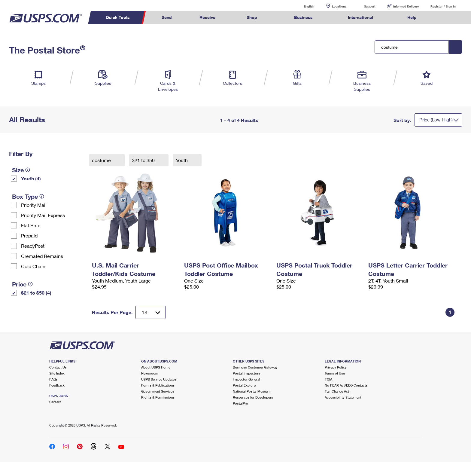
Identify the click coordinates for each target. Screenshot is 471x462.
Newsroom (149, 373)
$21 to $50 (144, 160)
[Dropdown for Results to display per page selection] (150, 312)
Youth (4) (31, 178)
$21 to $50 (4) (36, 292)
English (302, 6)
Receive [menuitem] (207, 17)
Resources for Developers (253, 397)
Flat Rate (31, 225)
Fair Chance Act (337, 391)
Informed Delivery (406, 6)
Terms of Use (335, 373)
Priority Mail (34, 205)
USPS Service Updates (158, 379)
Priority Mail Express (43, 215)
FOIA (328, 379)
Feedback (57, 385)
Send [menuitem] (167, 17)
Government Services (157, 391)
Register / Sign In (443, 6)
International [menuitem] (360, 17)
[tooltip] (27, 169)
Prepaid (29, 235)
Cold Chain (33, 266)
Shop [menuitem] (252, 17)
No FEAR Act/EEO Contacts (346, 385)
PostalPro (240, 403)
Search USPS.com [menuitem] (442, 17)
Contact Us (58, 367)
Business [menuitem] (303, 17)
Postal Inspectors (246, 373)
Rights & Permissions (158, 397)
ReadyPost (32, 246)
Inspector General (246, 379)
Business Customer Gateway (255, 367)
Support (369, 6)
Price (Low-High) (436, 119)
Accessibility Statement (343, 397)
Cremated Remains (42, 256)
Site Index (57, 373)
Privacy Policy (336, 367)
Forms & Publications (158, 385)
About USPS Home (155, 367)
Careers (55, 402)
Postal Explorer (245, 385)
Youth (182, 160)
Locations (339, 6)
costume (102, 160)
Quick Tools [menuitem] (118, 17)
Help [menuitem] (412, 17)
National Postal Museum (252, 391)
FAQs (53, 379)
